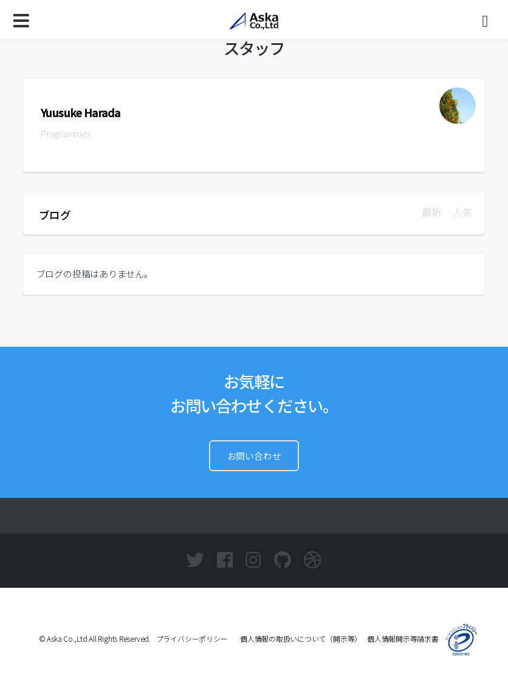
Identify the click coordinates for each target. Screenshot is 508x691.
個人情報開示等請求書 (403, 638)
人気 (462, 212)
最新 (431, 212)
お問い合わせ (254, 455)
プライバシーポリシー (192, 638)
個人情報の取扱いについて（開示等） (297, 638)
